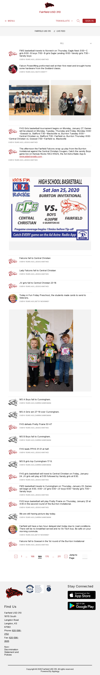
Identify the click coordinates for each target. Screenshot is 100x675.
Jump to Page (73, 556)
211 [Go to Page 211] (59, 556)
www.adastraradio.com (30, 156)
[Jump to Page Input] (85, 556)
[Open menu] (9, 21)
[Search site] (78, 20)
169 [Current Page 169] (40, 556)
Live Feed (61, 31)
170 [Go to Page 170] (47, 556)
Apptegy (55, 671)
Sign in (89, 21)
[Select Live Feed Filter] (75, 43)
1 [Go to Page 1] (21, 556)
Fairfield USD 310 (43, 31)
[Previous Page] (15, 556)
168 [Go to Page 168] (32, 556)
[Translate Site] (64, 21)
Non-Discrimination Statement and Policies (11, 651)
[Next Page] (65, 556)
